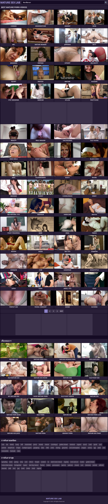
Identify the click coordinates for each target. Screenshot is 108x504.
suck (100, 444)
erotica (90, 448)
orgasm (79, 444)
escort (85, 444)
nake (18, 451)
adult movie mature (56, 462)
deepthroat (11, 448)
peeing (16, 462)
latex (42, 448)
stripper (84, 448)
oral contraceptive (74, 448)
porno (35, 444)
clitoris (31, 462)
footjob (37, 462)
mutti (33, 468)
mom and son (74, 462)
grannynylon (56, 465)
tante (10, 462)
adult (99, 448)
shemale (4, 468)
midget (18, 448)
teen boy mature (33, 465)
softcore (101, 465)
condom (43, 462)
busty (17, 444)
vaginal (39, 468)
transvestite (5, 451)
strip (21, 462)
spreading (4, 462)
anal (104, 448)
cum (3, 444)
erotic (52, 448)
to (48, 462)
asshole (4, 448)
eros (14, 468)
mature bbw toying (7, 465)
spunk (95, 444)
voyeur (25, 465)
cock (26, 462)
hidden (48, 465)
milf (22, 444)
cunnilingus (54, 444)
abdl (9, 468)
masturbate (28, 444)
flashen (42, 465)
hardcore (72, 444)
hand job (12, 451)
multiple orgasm (26, 448)
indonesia (88, 465)
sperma (63, 465)
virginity (66, 462)
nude (90, 444)
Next (61, 311)
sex (7, 444)
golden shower (64, 444)
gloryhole (64, 448)
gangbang (36, 448)
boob (22, 468)
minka (28, 468)
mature (47, 444)
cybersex (70, 465)
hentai (12, 444)
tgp (95, 448)
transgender (17, 465)
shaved (41, 444)
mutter (82, 462)
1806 (47, 448)
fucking (58, 448)
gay (18, 468)
